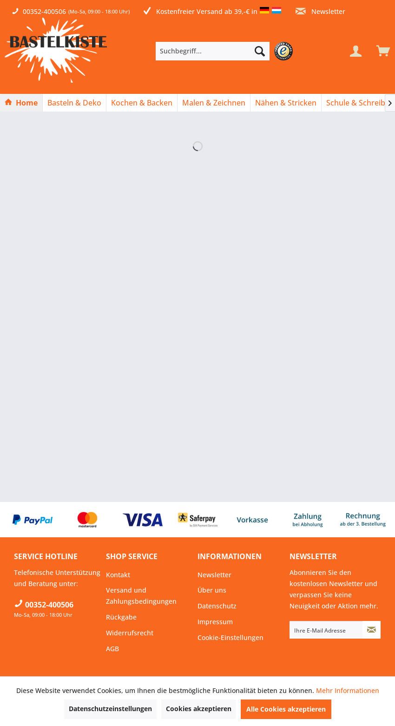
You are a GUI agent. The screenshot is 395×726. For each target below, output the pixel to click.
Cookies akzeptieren (198, 708)
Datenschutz (217, 605)
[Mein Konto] (355, 51)
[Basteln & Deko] (74, 103)
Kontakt (118, 574)
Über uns (212, 590)
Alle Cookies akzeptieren (286, 709)
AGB (112, 648)
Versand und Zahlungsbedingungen (141, 596)
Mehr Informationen (347, 690)
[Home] (21, 103)
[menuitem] (226, 51)
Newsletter (320, 11)
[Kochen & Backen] (141, 103)
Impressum (215, 621)
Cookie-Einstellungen (230, 637)
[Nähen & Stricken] (285, 103)
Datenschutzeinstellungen (110, 708)
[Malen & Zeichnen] (214, 103)
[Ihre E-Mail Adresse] (326, 630)
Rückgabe (121, 617)
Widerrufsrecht (129, 632)
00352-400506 (44, 11)
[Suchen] (260, 51)
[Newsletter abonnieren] (371, 630)
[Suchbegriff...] (213, 51)
